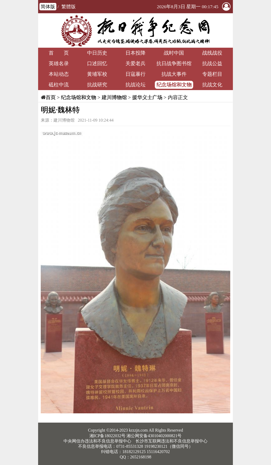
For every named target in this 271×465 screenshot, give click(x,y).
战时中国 (174, 53)
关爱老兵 (135, 63)
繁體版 (68, 6)
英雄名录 (59, 63)
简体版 (48, 6)
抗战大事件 (174, 74)
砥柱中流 (59, 84)
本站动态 (59, 74)
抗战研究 (97, 84)
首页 (51, 97)
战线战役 (212, 53)
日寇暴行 (135, 74)
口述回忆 (97, 63)
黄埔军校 (97, 74)
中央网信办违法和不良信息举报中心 (97, 441)
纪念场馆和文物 (174, 84)
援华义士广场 (147, 97)
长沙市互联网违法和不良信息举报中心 (171, 441)
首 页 (59, 53)
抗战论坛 (135, 84)
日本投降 (135, 53)
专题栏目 (212, 74)
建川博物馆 (114, 97)
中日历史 (97, 53)
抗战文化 (212, 84)
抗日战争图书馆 (174, 63)
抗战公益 (212, 63)
